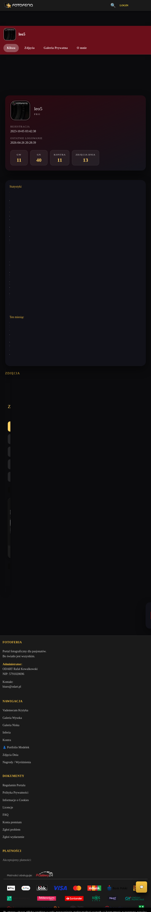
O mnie (82, 48)
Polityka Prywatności (15, 713)
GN (57, 399)
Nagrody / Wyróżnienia (17, 681)
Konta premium (12, 742)
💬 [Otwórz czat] (141, 887)
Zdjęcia (29, 48)
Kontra (76, 399)
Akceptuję (75, 893)
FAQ (5, 735)
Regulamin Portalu (14, 705)
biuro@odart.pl (12, 605)
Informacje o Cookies (16, 720)
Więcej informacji (75, 905)
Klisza (11, 48)
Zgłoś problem (11, 749)
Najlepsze (99, 399)
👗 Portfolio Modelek (16, 666)
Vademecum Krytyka (15, 629)
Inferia (7, 652)
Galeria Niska (11, 644)
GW (40, 399)
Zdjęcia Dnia (10, 674)
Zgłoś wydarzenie (13, 757)
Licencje (8, 727)
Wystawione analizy (20, 207)
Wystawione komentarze (22, 192)
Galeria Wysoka (12, 637)
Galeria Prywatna (56, 48)
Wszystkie (19, 399)
